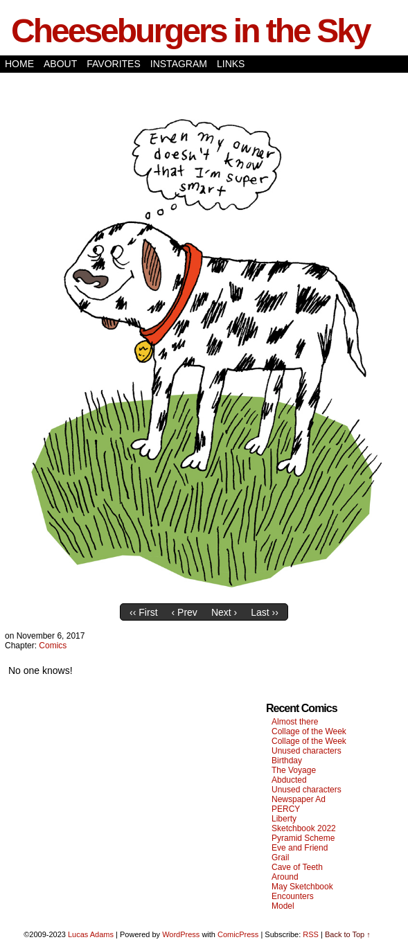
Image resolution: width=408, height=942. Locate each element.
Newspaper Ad (299, 799)
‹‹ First (143, 612)
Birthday (287, 760)
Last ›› (264, 612)
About (60, 63)
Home (19, 63)
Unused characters (307, 751)
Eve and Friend (300, 848)
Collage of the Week (309, 731)
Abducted (289, 780)
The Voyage (294, 770)
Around (285, 877)
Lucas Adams (91, 934)
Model (283, 906)
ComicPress (238, 934)
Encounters (293, 896)
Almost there (295, 722)
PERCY (286, 809)
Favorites (114, 63)
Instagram (178, 63)
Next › (224, 612)
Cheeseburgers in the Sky (190, 30)
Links (231, 63)
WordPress (180, 934)
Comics (52, 645)
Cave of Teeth (297, 867)
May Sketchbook (302, 886)
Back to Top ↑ (348, 934)
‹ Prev (184, 612)
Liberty (284, 819)
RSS (311, 934)
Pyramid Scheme (303, 838)
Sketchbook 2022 (304, 828)
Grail (280, 857)
